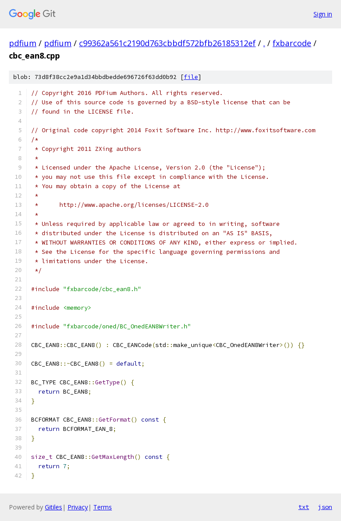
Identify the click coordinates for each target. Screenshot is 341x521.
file (191, 77)
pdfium (22, 43)
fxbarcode (292, 43)
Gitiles (53, 507)
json (325, 507)
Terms (102, 507)
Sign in (322, 14)
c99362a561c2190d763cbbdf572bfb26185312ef (167, 43)
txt (303, 507)
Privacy (77, 507)
